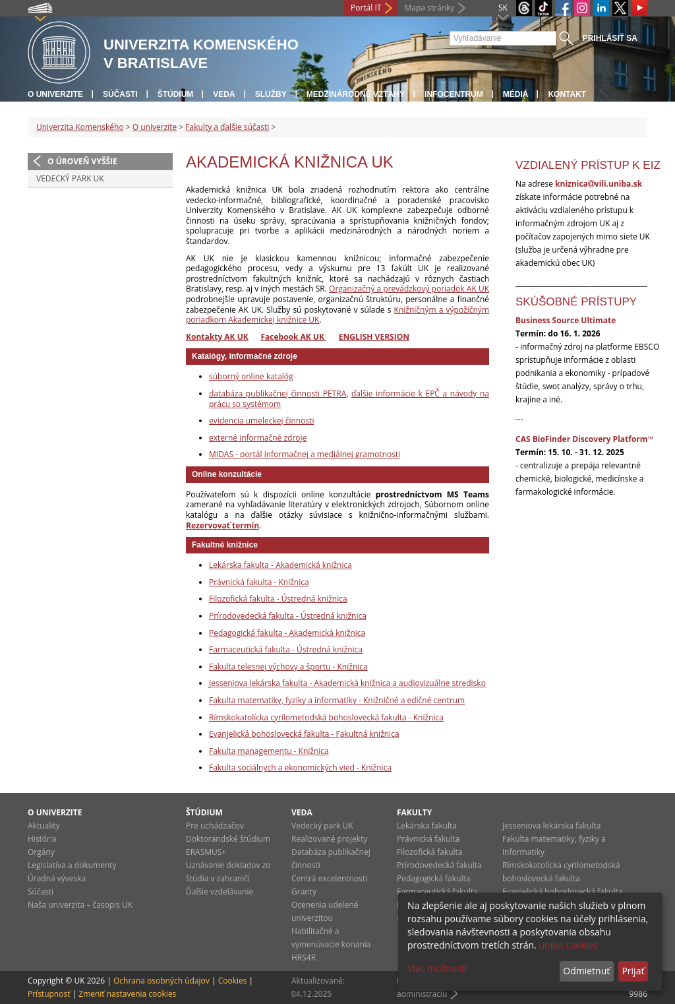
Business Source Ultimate (565, 320)
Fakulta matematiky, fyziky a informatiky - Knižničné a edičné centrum (337, 700)
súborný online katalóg (251, 376)
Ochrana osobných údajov (161, 980)
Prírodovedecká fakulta (439, 865)
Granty (303, 891)
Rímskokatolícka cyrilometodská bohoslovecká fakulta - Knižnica (326, 717)
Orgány (41, 852)
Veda (224, 94)
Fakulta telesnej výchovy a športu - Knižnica (288, 666)
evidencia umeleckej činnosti (261, 420)
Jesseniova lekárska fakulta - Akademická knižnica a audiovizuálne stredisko (347, 683)
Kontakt (567, 94)
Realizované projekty (329, 838)
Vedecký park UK (70, 178)
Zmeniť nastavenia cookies (127, 993)
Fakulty (414, 812)
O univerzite (55, 94)
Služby (271, 94)
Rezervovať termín (222, 525)
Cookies (232, 980)
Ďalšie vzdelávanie (219, 891)
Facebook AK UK (293, 336)
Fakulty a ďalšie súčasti (227, 127)
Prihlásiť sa (610, 38)
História (42, 838)
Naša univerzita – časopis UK (80, 904)
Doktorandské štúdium (228, 838)
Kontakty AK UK (217, 336)
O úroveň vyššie (82, 161)
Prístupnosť (49, 993)
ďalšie (363, 393)
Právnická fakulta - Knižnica (259, 582)
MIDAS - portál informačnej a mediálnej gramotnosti (304, 454)
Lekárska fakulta (427, 825)
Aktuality (44, 825)
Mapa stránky (429, 7)
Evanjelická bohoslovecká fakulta (562, 891)
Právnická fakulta (428, 838)
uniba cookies (568, 945)
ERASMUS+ (206, 852)
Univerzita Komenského (80, 127)
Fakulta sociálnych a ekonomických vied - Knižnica (300, 767)
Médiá (516, 94)
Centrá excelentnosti (329, 878)
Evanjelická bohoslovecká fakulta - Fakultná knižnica (304, 733)
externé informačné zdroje (258, 437)
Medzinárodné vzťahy (356, 94)
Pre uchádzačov (215, 825)
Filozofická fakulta (430, 852)
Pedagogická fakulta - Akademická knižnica (287, 633)
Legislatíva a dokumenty (72, 865)
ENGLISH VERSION (374, 336)
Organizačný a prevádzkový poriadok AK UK (409, 288)
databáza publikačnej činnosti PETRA (277, 393)
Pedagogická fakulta (433, 878)
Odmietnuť (586, 970)
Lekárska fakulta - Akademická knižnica (280, 565)
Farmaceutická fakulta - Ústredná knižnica (286, 649)
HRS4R (303, 957)
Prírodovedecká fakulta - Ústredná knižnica (288, 615)
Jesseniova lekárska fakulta (551, 825)
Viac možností (437, 968)
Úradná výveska (57, 878)
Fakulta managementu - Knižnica (269, 751)
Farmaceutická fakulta (437, 891)
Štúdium (176, 94)
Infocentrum (454, 94)
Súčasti (120, 94)
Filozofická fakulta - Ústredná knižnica (278, 598)
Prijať (633, 970)
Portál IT (366, 7)
